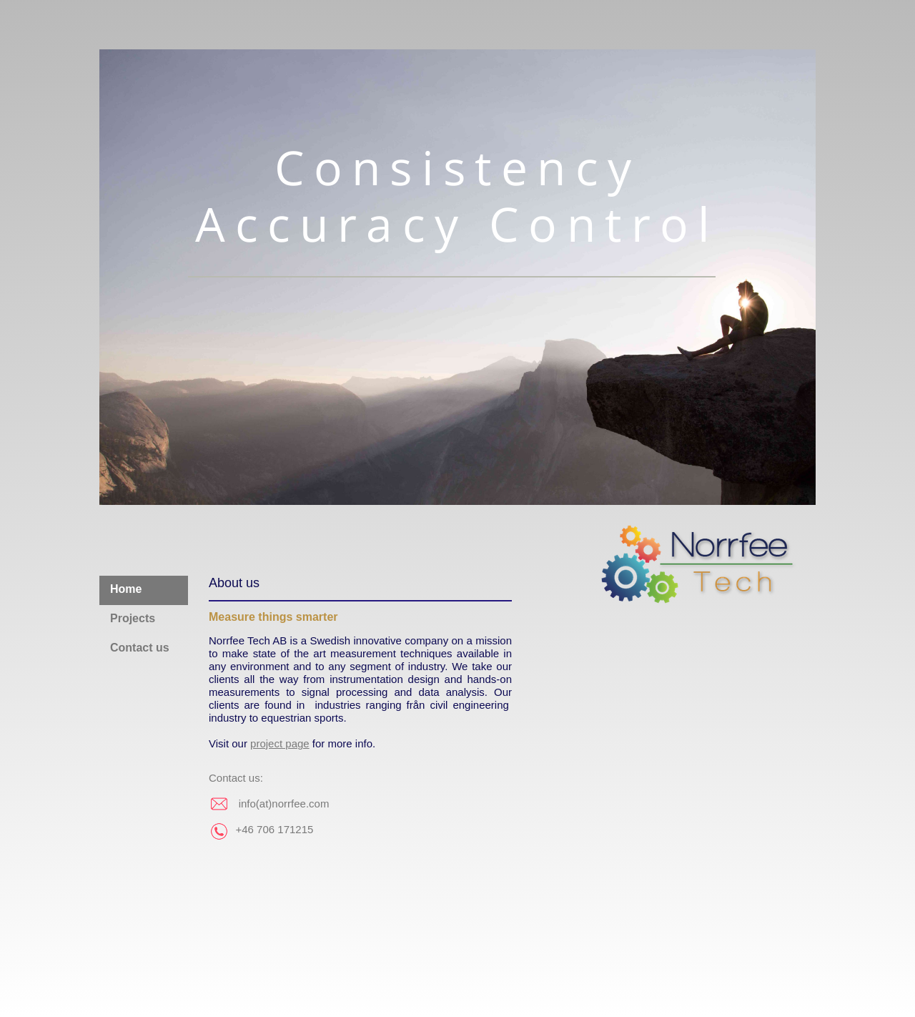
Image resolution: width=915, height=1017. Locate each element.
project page (280, 743)
